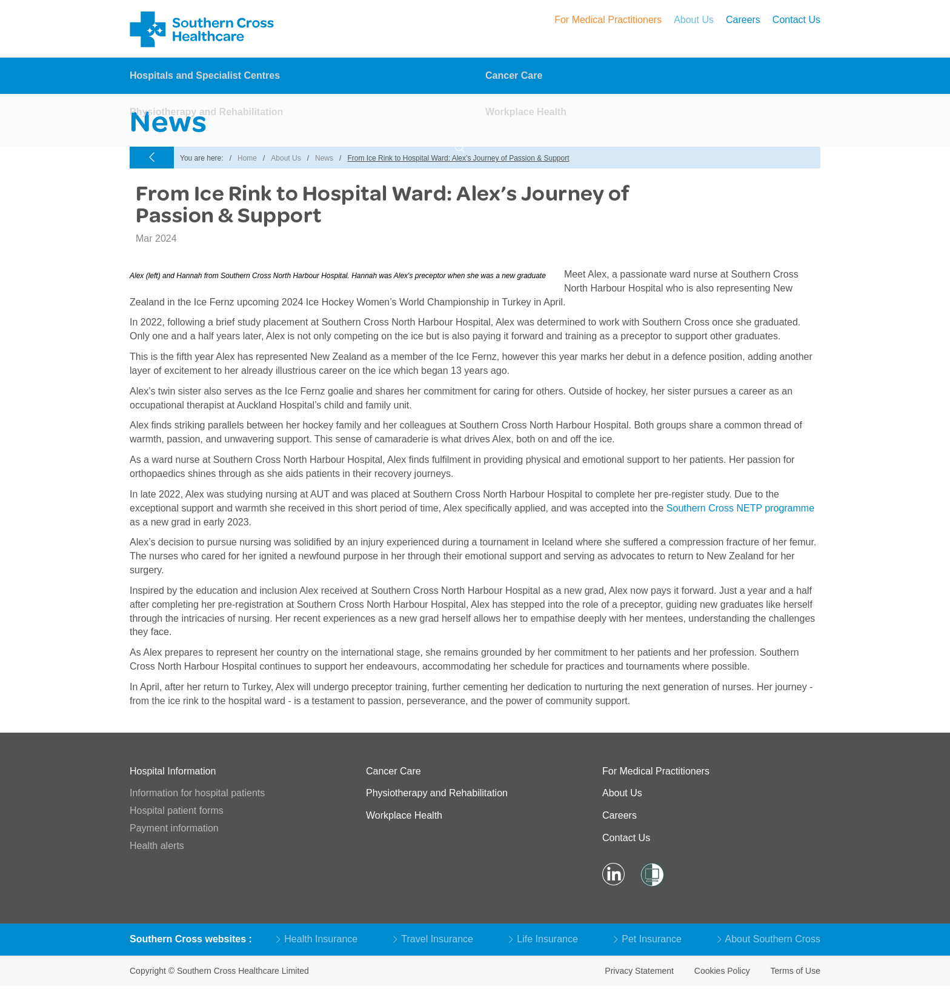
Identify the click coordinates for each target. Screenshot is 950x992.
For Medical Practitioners (608, 20)
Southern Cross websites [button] (189, 939)
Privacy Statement (639, 971)
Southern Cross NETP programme (740, 508)
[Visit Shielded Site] (651, 874)
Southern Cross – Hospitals (204, 29)
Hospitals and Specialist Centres (205, 76)
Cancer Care (513, 76)
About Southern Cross (768, 939)
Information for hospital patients (197, 793)
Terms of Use (795, 971)
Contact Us (796, 20)
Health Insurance (316, 939)
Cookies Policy (722, 971)
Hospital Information (173, 771)
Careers (743, 20)
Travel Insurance (433, 939)
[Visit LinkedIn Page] (613, 874)
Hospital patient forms (177, 810)
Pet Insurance (648, 939)
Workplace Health (525, 112)
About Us (694, 20)
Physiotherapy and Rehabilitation (206, 112)
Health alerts (157, 846)
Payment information (174, 828)
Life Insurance (543, 939)
